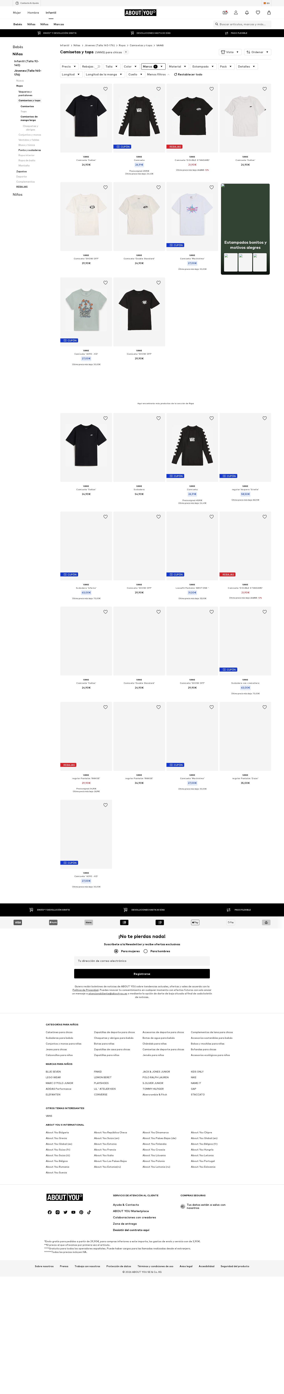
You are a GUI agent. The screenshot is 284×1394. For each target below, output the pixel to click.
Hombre (33, 12)
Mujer (17, 12)
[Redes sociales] (49, 1107)
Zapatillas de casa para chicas (112, 1022)
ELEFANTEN (53, 1067)
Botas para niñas (104, 1017)
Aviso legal (186, 1161)
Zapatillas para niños (106, 1028)
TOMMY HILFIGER (153, 1062)
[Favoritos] (258, 12)
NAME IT (196, 1056)
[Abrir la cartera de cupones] (224, 12)
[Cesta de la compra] (269, 12)
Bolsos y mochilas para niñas (207, 1017)
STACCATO (198, 1067)
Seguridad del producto (235, 1161)
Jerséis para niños (153, 1028)
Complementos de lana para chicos (212, 1005)
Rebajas (91, 66)
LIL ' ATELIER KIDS (105, 1062)
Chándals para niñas (155, 1017)
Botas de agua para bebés (159, 1011)
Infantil (51, 12)
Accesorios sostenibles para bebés (212, 1011)
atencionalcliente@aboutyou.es (107, 966)
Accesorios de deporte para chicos (163, 1005)
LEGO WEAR (53, 1050)
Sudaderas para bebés (59, 1011)
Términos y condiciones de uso (155, 1161)
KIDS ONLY (197, 1045)
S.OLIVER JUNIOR (153, 1056)
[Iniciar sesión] (236, 12)
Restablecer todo (187, 74)
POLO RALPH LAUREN (156, 1050)
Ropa (122, 45)
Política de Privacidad (85, 963)
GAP (193, 1062)
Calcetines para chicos (59, 1005)
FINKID (98, 1045)
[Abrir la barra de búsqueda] (215, 24)
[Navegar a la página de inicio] (140, 12)
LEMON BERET (103, 1050)
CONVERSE (100, 1067)
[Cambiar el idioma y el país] (266, 3)
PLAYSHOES (101, 1056)
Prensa (64, 1161)
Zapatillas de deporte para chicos (114, 1005)
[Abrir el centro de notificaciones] (247, 12)
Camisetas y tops (141, 45)
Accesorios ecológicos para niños (210, 1028)
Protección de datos (118, 1161)
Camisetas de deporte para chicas (163, 1022)
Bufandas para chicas (203, 1022)
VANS (160, 45)
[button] (230, 52)
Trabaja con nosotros (87, 1161)
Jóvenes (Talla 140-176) (100, 45)
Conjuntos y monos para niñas (63, 1017)
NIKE (193, 1050)
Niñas (77, 45)
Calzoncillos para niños (59, 1028)
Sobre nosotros (44, 1161)
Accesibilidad (206, 1161)
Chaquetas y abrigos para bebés (114, 1011)
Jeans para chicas (56, 1022)
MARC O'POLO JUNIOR (59, 1056)
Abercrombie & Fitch (155, 1067)
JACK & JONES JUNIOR (156, 1045)
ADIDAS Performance (58, 1062)
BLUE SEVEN (53, 1045)
